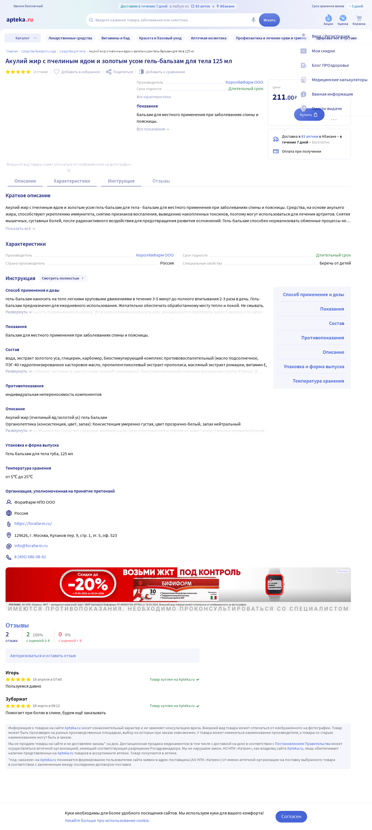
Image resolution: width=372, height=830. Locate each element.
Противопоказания (322, 337)
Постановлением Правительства (302, 743)
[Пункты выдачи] (364, 113)
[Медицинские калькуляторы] (364, 84)
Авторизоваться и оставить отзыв (43, 655)
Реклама (343, 571)
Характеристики (72, 181)
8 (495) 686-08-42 (30, 556)
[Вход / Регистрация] (364, 41)
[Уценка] (343, 20)
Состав (336, 323)
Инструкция (121, 181)
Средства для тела (72, 51)
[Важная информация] (364, 98)
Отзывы (161, 181)
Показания (332, 309)
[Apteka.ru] (24, 20)
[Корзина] (359, 20)
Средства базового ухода (38, 51)
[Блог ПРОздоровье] (364, 70)
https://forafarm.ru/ (33, 523)
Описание (25, 181)
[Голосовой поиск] (253, 20)
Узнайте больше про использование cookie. (107, 820)
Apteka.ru (73, 727)
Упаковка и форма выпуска (314, 366)
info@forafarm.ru (31, 545)
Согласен (291, 816)
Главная (12, 51)
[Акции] (328, 20)
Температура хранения (318, 381)
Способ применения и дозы (313, 294)
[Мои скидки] (364, 55)
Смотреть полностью (63, 278)
